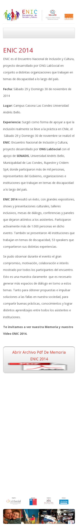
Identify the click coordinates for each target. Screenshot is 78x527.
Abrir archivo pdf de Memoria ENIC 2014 (39, 360)
